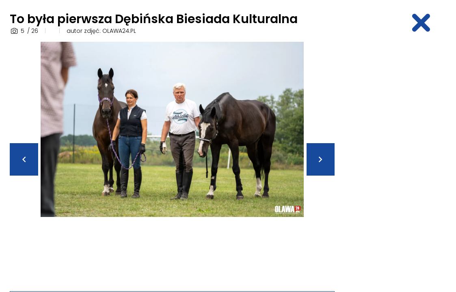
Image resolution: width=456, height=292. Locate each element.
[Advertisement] (400, 163)
